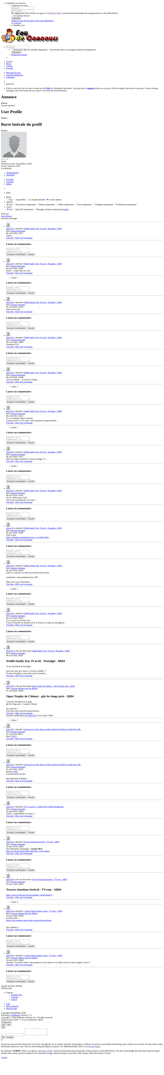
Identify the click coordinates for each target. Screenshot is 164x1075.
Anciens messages (17, 231)
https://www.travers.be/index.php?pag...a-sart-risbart (27, 862)
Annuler (31, 255)
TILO (14, 745)
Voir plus (10, 238)
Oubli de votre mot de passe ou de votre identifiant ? (32, 21)
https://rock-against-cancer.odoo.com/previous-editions (28, 932)
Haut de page (11, 1021)
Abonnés (9, 175)
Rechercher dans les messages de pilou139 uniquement (72, 50)
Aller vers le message (23, 238)
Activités (10, 179)
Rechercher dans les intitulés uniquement (30, 50)
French (14, 1013)
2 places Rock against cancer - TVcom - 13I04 (43, 923)
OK (3, 1040)
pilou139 (9, 229)
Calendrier (10, 77)
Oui (3, 1038)
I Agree (4, 1072)
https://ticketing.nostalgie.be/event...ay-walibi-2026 (27, 543)
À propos (10, 182)
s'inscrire (17, 23)
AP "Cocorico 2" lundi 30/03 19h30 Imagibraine (44, 817)
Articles (9, 66)
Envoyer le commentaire (16, 255)
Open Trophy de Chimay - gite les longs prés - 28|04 (53, 695)
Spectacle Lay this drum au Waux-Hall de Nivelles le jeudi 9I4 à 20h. (52, 738)
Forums (9, 61)
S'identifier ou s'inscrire (16, 3)
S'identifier (16, 18)
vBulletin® (15, 1028)
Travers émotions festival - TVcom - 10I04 (41, 853)
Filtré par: (5, 214)
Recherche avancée (19, 55)
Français (14, 1010)
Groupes (9, 68)
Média (8, 184)
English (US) (16, 1008)
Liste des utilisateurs (14, 75)
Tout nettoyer (6, 216)
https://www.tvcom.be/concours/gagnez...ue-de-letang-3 (29, 906)
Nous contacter (12, 1019)
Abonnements (12, 173)
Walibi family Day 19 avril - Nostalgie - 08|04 (43, 229)
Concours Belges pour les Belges (24, 697)
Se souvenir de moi (21, 16)
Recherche (16, 52)
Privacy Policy (56, 13)
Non (8, 1038)
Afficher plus (6, 1001)
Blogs (8, 64)
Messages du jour (13, 73)
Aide (8, 1017)
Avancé (66, 209)
